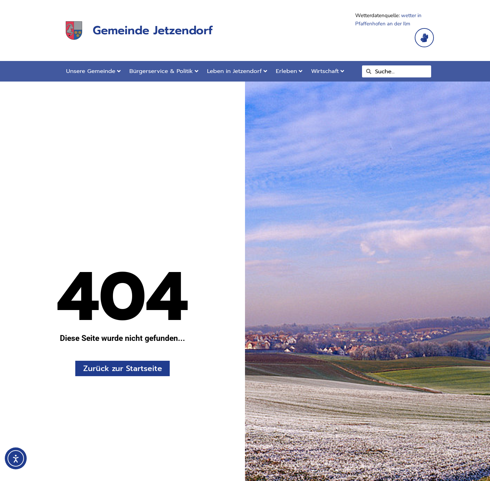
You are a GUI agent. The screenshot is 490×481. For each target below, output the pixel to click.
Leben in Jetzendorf (237, 71)
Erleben (289, 71)
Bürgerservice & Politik (163, 71)
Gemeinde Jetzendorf (152, 30)
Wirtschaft (327, 71)
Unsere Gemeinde (93, 71)
